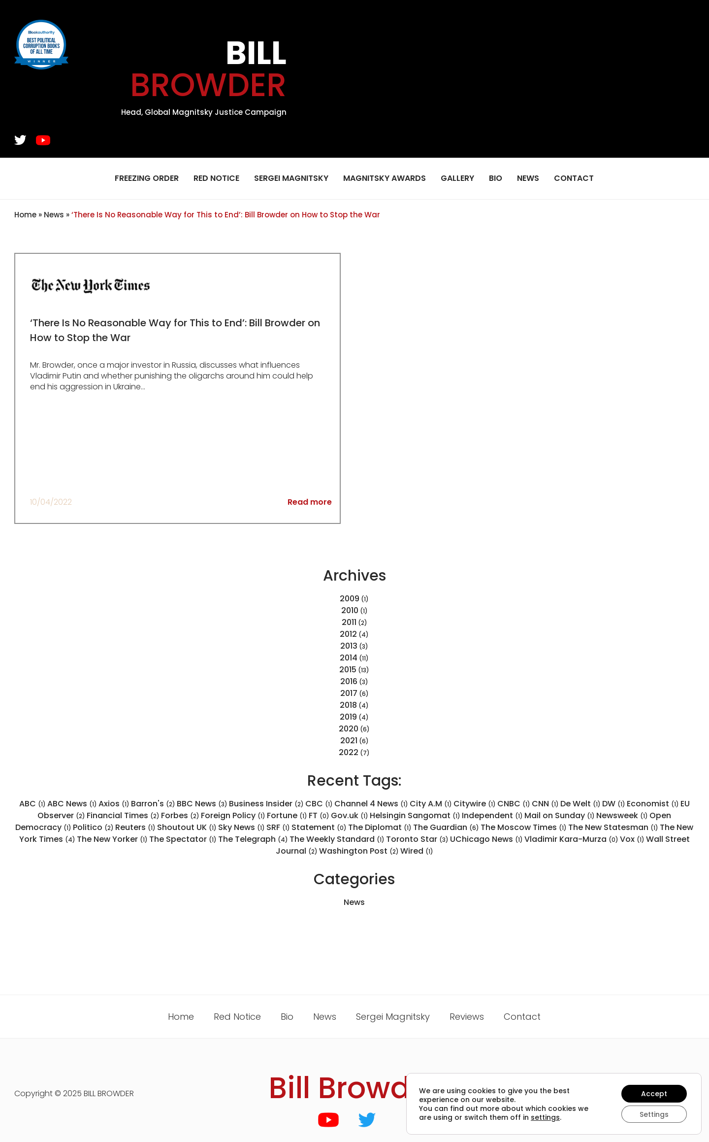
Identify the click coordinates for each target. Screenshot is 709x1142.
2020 (348, 728)
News (528, 178)
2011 (349, 622)
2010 (349, 610)
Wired (416, 851)
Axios (113, 803)
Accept (654, 1093)
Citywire (474, 803)
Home (25, 214)
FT (319, 815)
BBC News (202, 803)
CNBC (513, 803)
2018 (348, 705)
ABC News (72, 803)
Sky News (241, 827)
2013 (348, 646)
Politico (93, 827)
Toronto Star (417, 839)
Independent (492, 815)
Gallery (457, 178)
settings (545, 1116)
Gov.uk (349, 815)
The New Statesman (613, 827)
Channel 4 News (371, 803)
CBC (319, 803)
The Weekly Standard (337, 839)
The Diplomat (380, 827)
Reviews (467, 1016)
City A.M (431, 803)
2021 (348, 740)
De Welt (580, 803)
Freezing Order (147, 178)
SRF (278, 827)
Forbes (180, 815)
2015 (347, 669)
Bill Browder (354, 1087)
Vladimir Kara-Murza (571, 839)
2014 (348, 657)
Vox (632, 839)
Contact (574, 178)
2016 (348, 681)
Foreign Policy (233, 815)
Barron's (153, 803)
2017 (348, 693)
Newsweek (622, 815)
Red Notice (216, 178)
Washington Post (359, 851)
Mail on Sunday (559, 815)
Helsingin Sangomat (415, 815)
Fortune (287, 815)
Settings (654, 1114)
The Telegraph (253, 839)
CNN (545, 803)
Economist (653, 803)
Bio (495, 178)
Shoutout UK (187, 827)
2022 (348, 752)
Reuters (135, 827)
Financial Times (123, 815)
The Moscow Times (524, 827)
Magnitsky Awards (384, 178)
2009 (349, 598)
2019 (348, 717)
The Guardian (446, 827)
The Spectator (183, 839)
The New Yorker (112, 839)
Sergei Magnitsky (291, 178)
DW (613, 803)
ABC (32, 803)
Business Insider (266, 803)
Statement (319, 827)
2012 (348, 634)
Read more (310, 502)
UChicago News (486, 839)
